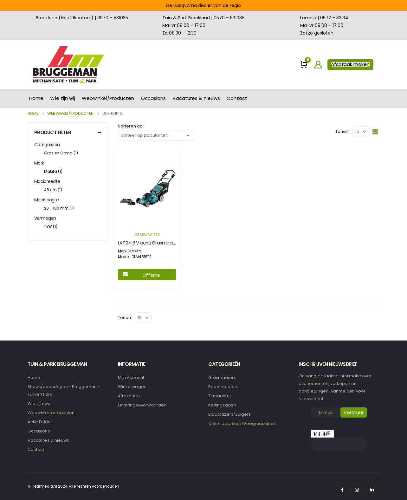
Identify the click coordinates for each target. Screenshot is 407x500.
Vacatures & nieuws (196, 98)
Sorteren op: (131, 126)
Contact (237, 98)
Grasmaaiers (147, 234)
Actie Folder (40, 422)
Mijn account (131, 377)
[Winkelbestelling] (156, 135)
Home (36, 98)
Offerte (151, 275)
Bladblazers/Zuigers (229, 414)
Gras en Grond (61, 153)
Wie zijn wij (62, 98)
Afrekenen (129, 396)
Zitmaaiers (219, 396)
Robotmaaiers (223, 387)
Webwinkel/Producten (108, 98)
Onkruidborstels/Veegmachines (242, 423)
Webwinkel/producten (51, 413)
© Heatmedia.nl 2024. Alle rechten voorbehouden (73, 486)
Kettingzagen (222, 405)
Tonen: (342, 131)
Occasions (153, 98)
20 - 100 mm (59, 208)
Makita (53, 171)
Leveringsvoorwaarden (142, 405)
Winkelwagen (132, 387)
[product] (147, 188)
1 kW (50, 226)
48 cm (53, 189)
